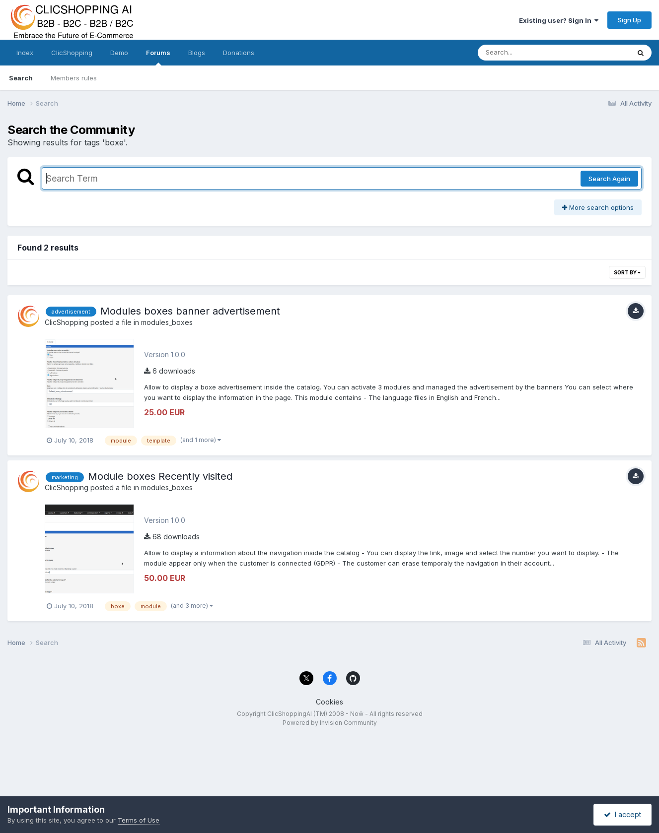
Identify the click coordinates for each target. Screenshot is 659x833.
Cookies (329, 702)
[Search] (527, 53)
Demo (119, 53)
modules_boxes (167, 322)
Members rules (74, 78)
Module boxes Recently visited (160, 476)
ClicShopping (71, 53)
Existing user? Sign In (558, 20)
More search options (598, 207)
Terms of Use (138, 820)
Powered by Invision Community (330, 722)
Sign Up (629, 20)
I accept (622, 814)
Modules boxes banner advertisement (190, 311)
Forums (158, 57)
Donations (238, 53)
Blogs (196, 53)
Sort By (627, 272)
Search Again (609, 179)
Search (21, 78)
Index (24, 53)
